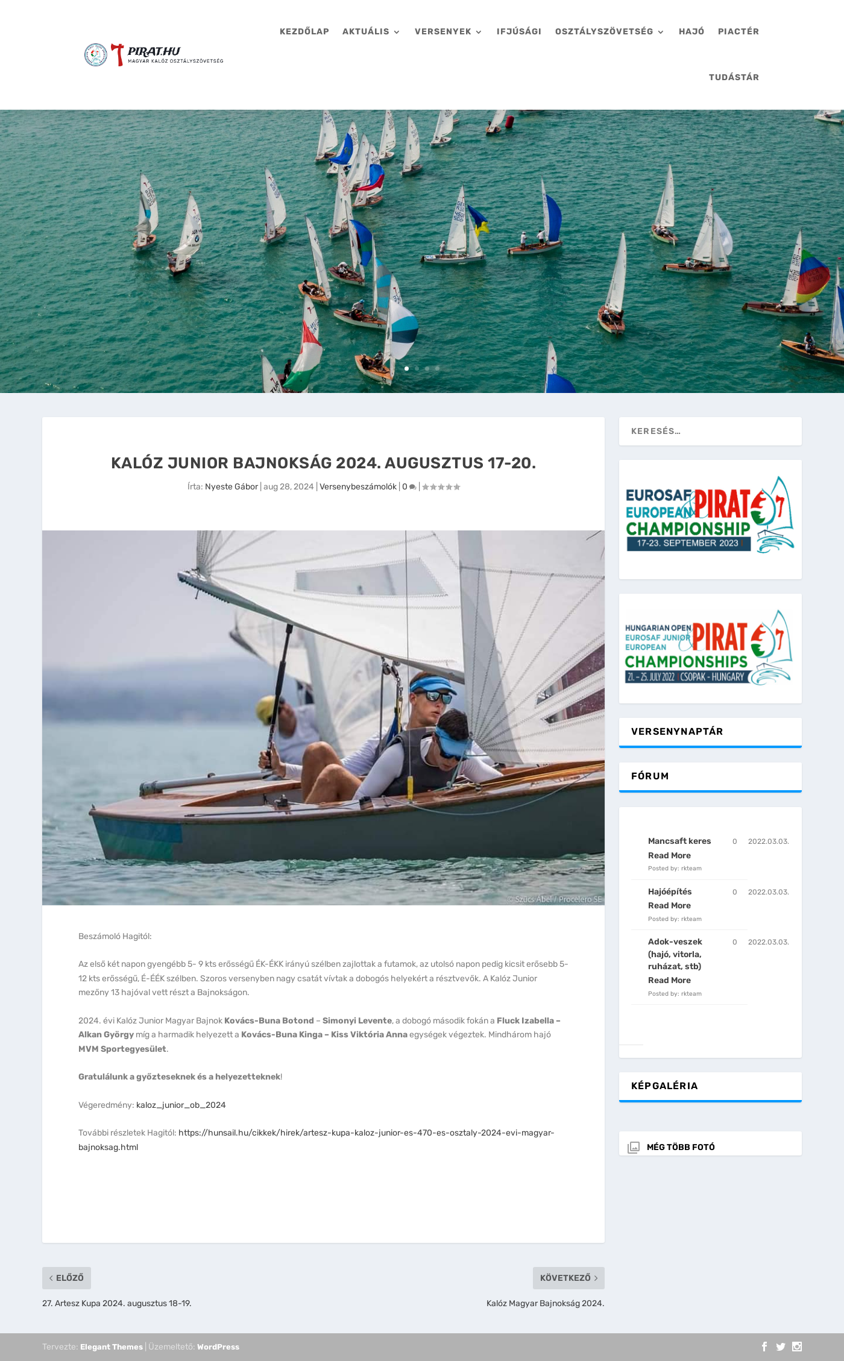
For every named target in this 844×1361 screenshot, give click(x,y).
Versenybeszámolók (358, 487)
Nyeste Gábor (231, 487)
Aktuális (365, 32)
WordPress (218, 1346)
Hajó (692, 32)
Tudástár (734, 77)
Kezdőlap (304, 32)
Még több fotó (681, 1147)
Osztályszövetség (604, 32)
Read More (669, 855)
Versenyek (443, 32)
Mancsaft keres (679, 841)
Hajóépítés (670, 892)
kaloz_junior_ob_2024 (181, 1105)
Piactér (739, 32)
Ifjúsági (519, 32)
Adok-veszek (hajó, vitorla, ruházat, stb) (675, 954)
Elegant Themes (111, 1346)
